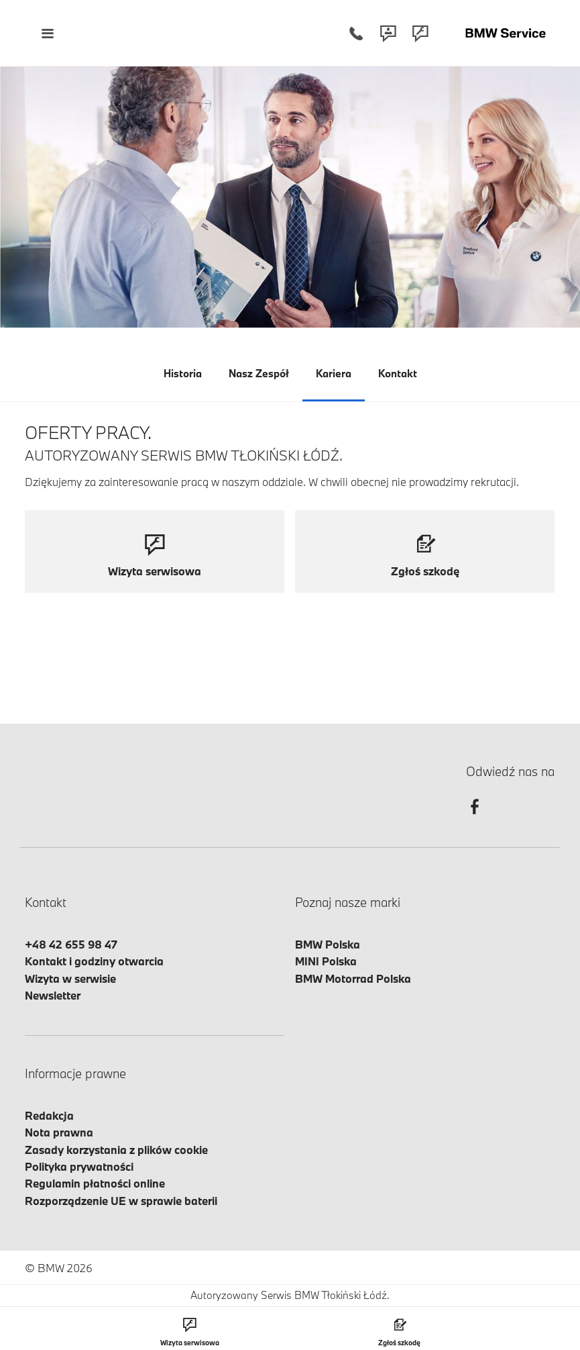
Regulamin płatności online (95, 1183)
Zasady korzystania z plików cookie (116, 1150)
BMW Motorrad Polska (353, 978)
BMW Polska (327, 944)
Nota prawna (59, 1132)
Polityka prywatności (79, 1166)
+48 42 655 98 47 (71, 944)
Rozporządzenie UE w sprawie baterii (121, 1201)
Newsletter (52, 995)
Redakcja (49, 1115)
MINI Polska (326, 961)
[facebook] (475, 819)
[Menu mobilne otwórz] (47, 33)
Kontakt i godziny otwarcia (94, 961)
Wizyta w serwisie (70, 978)
